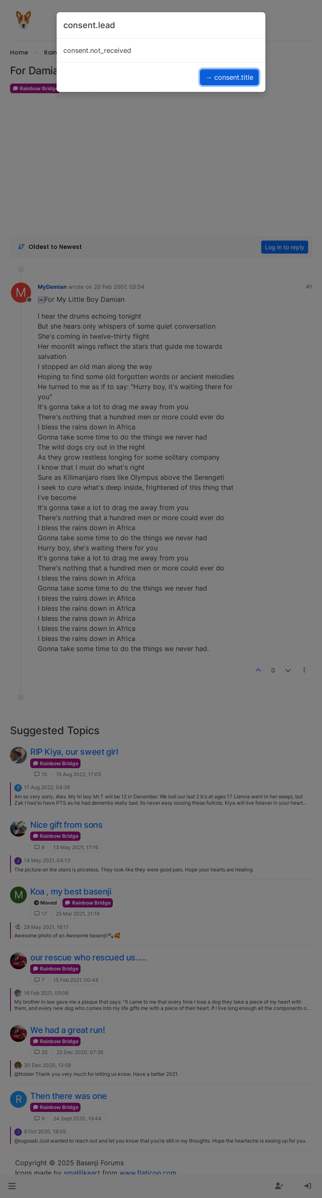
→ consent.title (229, 77)
